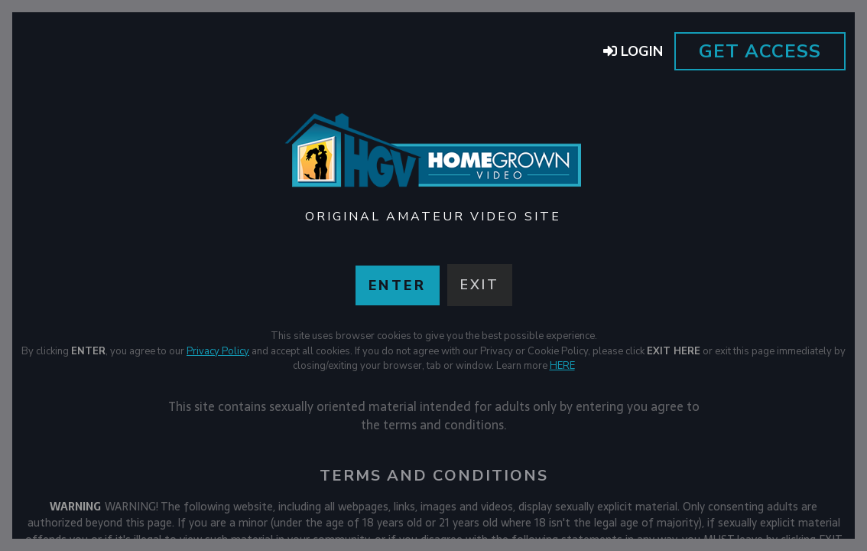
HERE (562, 366)
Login (633, 51)
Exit (479, 285)
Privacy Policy (218, 351)
